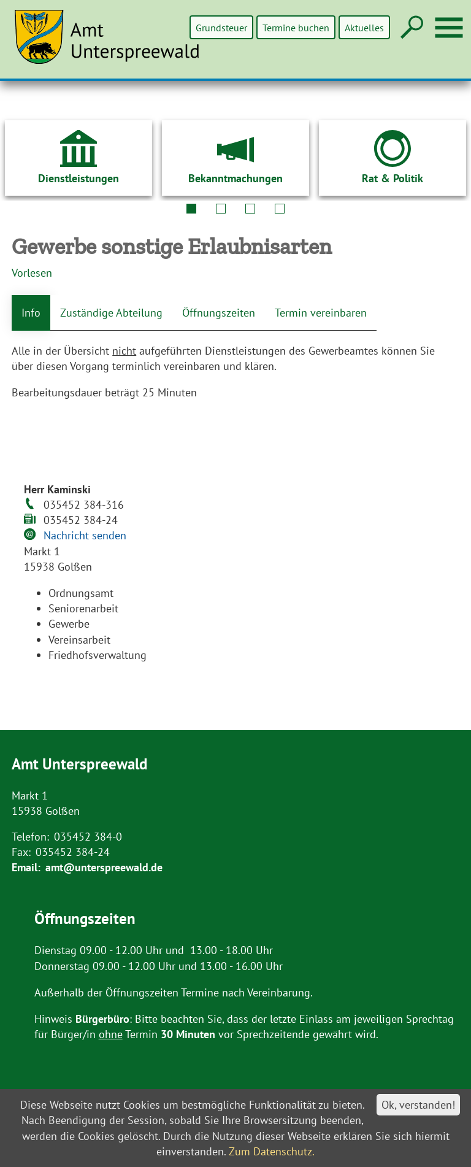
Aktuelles (364, 27)
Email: (26, 867)
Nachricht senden (85, 535)
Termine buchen (296, 27)
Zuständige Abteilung (111, 313)
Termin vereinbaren (321, 313)
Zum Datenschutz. (272, 1151)
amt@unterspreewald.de (104, 867)
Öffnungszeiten (218, 313)
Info (30, 313)
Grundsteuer (222, 27)
